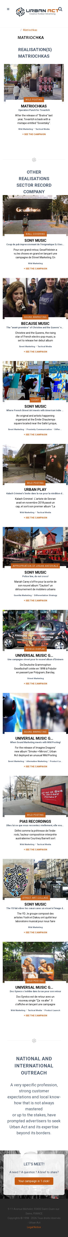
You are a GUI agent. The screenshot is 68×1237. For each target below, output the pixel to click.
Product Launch (58, 761)
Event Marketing (27, 346)
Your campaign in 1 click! (34, 1181)
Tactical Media (42, 129)
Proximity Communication (39, 429)
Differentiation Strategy (45, 595)
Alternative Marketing (36, 761)
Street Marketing (35, 678)
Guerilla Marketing (23, 595)
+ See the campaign (35, 268)
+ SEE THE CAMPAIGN (34, 134)
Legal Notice (34, 1227)
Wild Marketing (25, 129)
